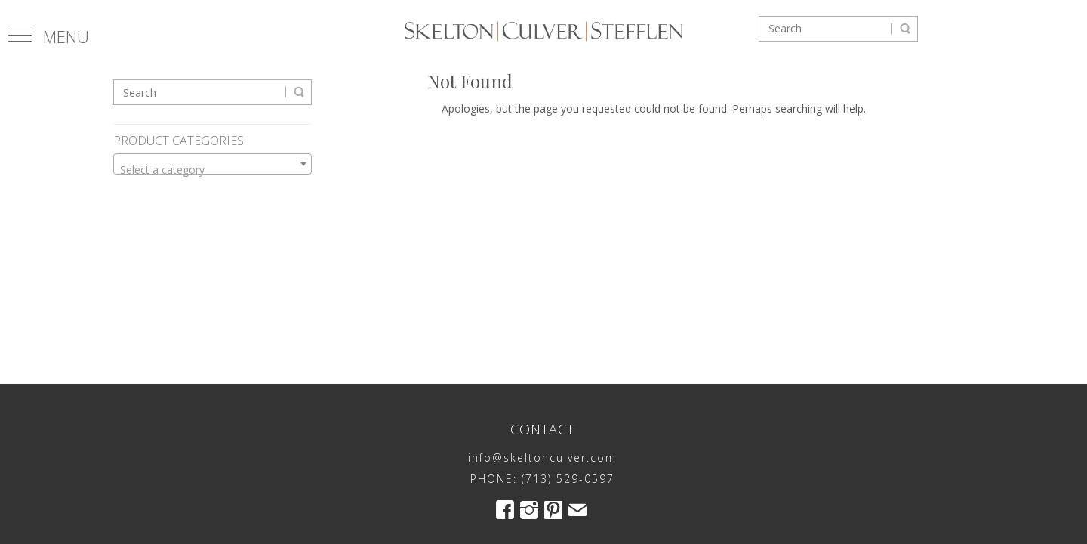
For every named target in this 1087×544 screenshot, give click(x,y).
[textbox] (212, 170)
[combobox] (212, 164)
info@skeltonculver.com (542, 457)
